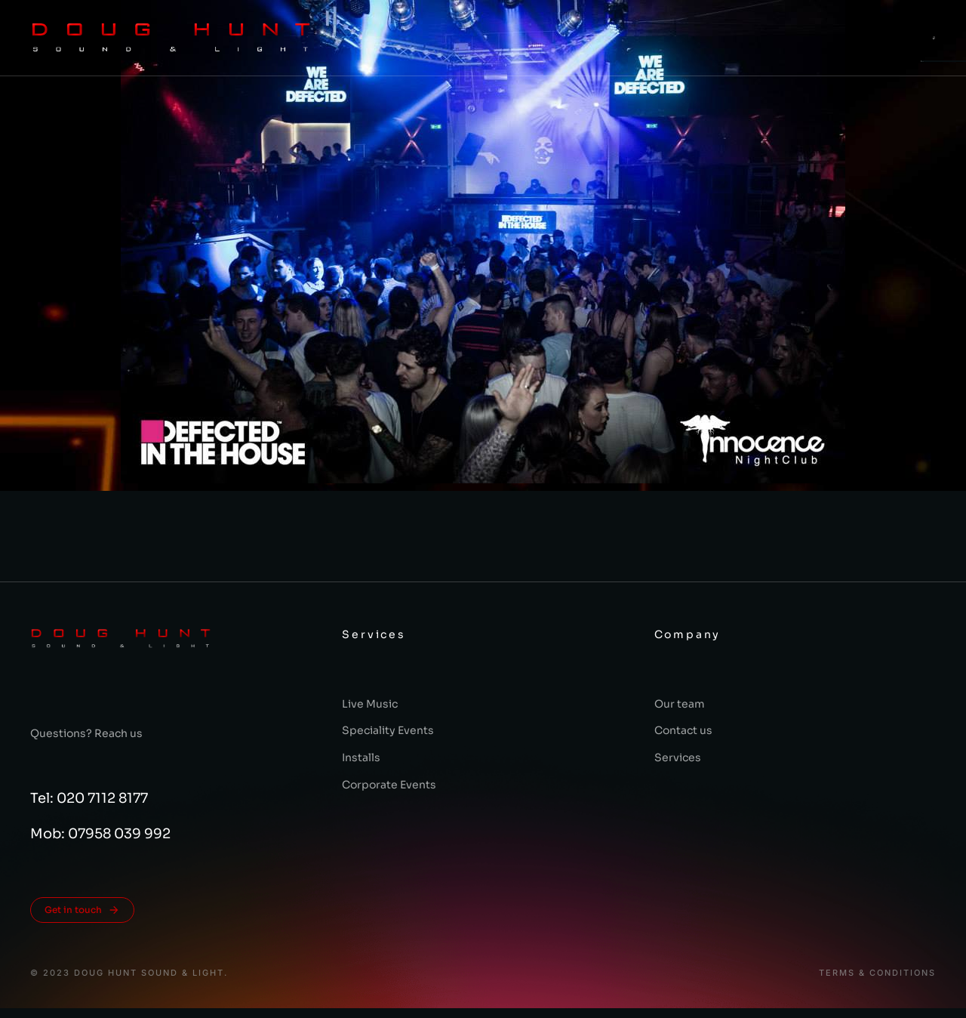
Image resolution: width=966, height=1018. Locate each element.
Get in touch (82, 910)
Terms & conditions (877, 973)
